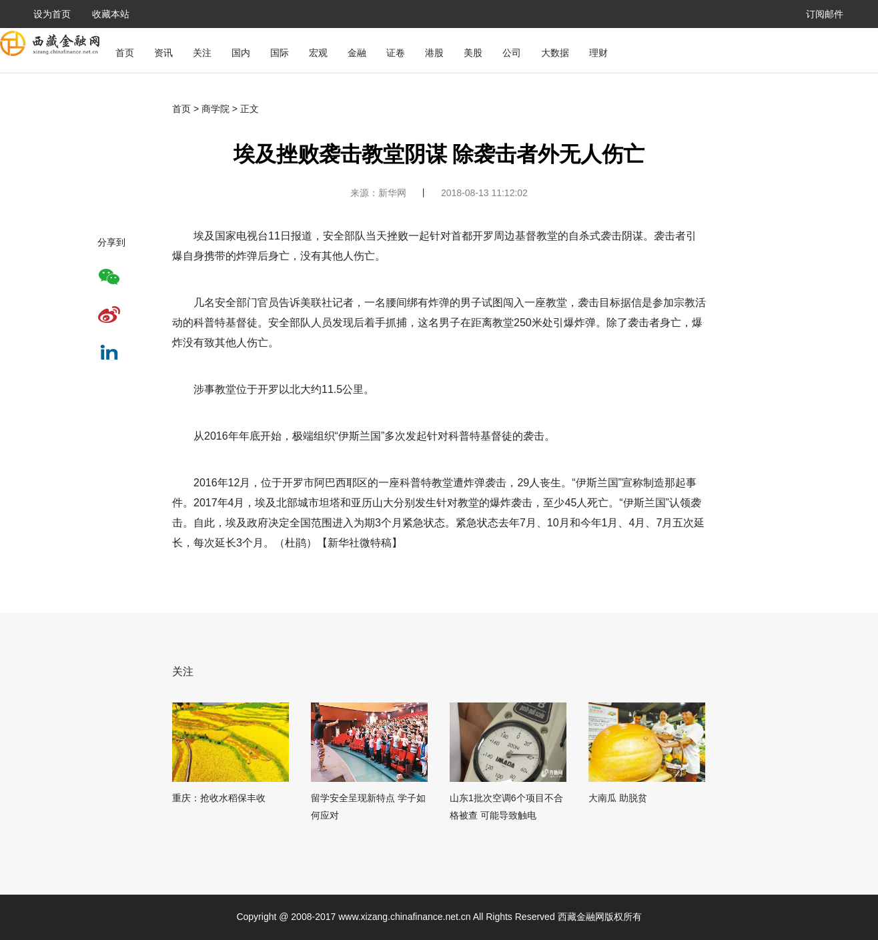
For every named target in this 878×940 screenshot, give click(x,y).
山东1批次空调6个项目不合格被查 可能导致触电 (506, 807)
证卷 (395, 52)
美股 (473, 52)
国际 (279, 52)
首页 (124, 52)
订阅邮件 (824, 14)
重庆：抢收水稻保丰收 (219, 798)
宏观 (318, 52)
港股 (434, 52)
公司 (511, 52)
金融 (357, 52)
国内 (241, 52)
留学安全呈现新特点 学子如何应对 (368, 807)
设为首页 (52, 14)
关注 (202, 52)
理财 (598, 52)
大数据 (555, 52)
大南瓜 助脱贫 (617, 798)
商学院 (215, 108)
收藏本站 (110, 14)
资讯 (163, 52)
